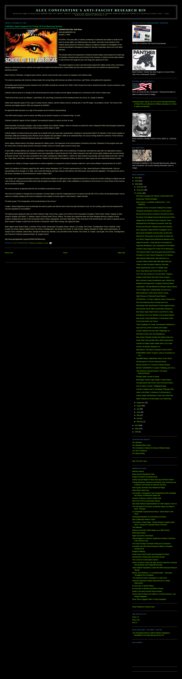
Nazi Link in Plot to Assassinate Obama (146, 501)
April (138, 418)
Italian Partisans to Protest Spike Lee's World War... (154, 399)
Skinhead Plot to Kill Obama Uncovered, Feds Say (154, 223)
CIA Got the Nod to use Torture (147, 321)
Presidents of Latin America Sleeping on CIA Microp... (155, 255)
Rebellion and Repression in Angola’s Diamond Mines (155, 283)
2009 (137, 181)
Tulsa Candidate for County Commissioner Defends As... (156, 324)
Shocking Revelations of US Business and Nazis (149, 517)
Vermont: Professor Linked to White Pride (146, 498)
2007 (137, 425)
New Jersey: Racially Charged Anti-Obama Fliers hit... (155, 337)
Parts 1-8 (135, 617)
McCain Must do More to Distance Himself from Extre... (155, 214)
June (139, 412)
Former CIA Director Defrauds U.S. (148, 347)
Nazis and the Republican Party (143, 474)
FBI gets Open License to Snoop (147, 376)
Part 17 (134, 622)
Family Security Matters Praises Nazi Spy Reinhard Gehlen (153, 480)
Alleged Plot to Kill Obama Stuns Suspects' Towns (153, 220)
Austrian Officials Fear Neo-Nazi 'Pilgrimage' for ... (153, 331)
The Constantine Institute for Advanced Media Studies (151, 448)
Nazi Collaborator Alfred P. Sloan (143, 519)
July (138, 409)
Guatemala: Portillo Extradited (146, 199)
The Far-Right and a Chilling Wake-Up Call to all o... (154, 290)
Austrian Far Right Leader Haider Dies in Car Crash (154, 343)
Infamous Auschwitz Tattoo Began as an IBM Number (151, 530)
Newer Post (9, 253)
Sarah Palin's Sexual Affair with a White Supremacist (154, 340)
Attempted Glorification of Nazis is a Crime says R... (154, 211)
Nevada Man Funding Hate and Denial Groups (148, 557)
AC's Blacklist (137, 442)
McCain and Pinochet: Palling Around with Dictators (154, 227)
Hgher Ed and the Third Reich (142, 536)
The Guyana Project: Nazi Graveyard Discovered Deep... (156, 252)
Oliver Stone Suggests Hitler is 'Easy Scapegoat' (149, 599)
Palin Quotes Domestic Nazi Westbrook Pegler (148, 488)
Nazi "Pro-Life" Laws (139, 461)
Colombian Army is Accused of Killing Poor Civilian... (154, 208)
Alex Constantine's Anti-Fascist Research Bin (91, 10)
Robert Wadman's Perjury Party (143, 607)
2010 (137, 178)
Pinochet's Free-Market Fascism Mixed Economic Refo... (156, 217)
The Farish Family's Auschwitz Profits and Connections (151, 544)
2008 (137, 184)
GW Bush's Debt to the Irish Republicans (150, 334)
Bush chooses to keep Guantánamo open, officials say (155, 280)
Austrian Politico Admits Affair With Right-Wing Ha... (154, 261)
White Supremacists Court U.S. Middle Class (152, 268)
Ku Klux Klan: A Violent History (143, 586)
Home (65, 253)
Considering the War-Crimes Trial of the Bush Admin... (155, 383)
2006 (137, 429)
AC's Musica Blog (138, 453)
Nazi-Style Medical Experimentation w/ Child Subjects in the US (154, 504)
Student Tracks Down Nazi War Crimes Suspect (153, 277)
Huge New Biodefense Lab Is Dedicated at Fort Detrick (155, 246)
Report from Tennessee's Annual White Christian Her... (155, 236)
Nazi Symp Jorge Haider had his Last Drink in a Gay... (155, 312)
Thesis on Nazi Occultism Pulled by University (152, 264)
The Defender (137, 527)
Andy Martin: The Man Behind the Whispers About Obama (156, 287)
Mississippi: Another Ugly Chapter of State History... (154, 380)
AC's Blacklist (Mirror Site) (141, 445)
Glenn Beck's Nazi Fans (140, 490)
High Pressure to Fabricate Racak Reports (151, 296)
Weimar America (138, 471)
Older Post (121, 253)
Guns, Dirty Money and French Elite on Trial (151, 271)
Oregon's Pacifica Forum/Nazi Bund (144, 477)
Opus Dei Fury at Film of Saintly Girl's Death (151, 328)
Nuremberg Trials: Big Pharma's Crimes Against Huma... (156, 305)
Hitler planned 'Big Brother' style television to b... (153, 258)
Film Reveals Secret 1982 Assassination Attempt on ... (155, 309)
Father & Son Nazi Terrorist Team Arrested (147, 591)
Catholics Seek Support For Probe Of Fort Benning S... (155, 249)
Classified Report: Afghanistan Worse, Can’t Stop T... (154, 358)
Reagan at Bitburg (138, 551)
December (140, 187)
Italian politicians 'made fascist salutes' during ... (153, 293)
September (141, 403)
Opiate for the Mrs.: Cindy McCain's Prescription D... (154, 242)
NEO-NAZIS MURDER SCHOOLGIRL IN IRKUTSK (154, 233)
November (140, 190)
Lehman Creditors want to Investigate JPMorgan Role (155, 389)
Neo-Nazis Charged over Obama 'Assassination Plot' (154, 196)
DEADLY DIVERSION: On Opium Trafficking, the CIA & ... (156, 368)
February (140, 422)
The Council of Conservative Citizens (145, 560)
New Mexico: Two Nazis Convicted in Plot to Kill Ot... (154, 350)
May (138, 415)
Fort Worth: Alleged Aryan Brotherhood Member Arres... (155, 239)
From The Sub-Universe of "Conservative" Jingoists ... (155, 274)
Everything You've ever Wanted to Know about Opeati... (155, 315)
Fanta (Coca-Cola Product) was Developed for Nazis (150, 554)
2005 (137, 432)
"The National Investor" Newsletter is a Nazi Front (149, 578)
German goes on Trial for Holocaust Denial (151, 362)
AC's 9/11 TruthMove (139, 451)
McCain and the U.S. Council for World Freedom (153, 365)
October (140, 193)
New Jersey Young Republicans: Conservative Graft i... (155, 318)
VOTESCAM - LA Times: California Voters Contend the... (156, 299)
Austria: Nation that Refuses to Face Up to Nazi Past (154, 395)
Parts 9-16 (136, 620)
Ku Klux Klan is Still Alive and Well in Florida (147, 588)
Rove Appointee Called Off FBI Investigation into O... (154, 230)
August (139, 406)
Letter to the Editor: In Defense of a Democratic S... (154, 392)
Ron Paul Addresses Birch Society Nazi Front (152, 302)
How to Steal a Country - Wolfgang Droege (151, 386)
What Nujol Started (139, 533)
